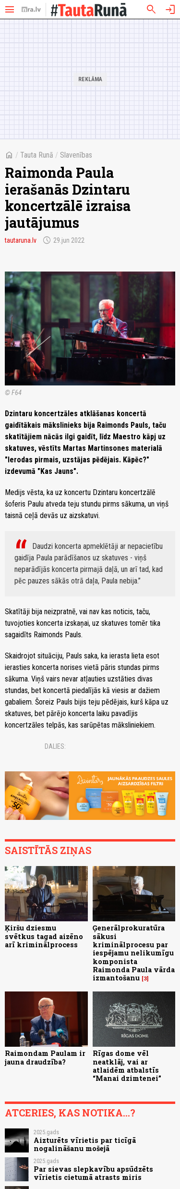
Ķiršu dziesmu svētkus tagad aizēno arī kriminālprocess (44, 936)
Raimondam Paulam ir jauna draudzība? (45, 1057)
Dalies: (55, 746)
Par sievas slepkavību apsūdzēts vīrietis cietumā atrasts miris (93, 1173)
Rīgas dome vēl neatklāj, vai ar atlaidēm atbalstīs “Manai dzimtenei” (127, 1066)
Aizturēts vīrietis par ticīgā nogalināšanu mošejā (85, 1144)
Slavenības (76, 155)
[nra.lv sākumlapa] (31, 9)
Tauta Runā (36, 155)
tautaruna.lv (20, 240)
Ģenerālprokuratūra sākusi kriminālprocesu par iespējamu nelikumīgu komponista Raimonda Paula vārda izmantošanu (134, 952)
